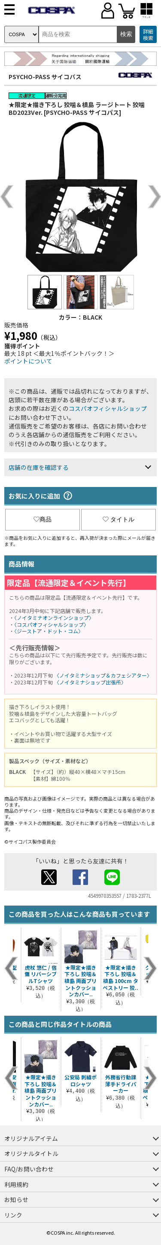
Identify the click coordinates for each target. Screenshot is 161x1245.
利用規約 (16, 1184)
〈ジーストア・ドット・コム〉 (48, 631)
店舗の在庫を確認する (39, 467)
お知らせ (16, 1199)
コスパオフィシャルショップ (108, 408)
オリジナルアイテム (31, 1138)
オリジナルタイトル (31, 1153)
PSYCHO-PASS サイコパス (45, 76)
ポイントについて (28, 361)
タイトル (118, 519)
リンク (13, 1215)
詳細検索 (148, 35)
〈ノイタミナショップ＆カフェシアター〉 (103, 675)
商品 (42, 519)
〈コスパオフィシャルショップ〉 (51, 624)
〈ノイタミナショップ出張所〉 (90, 682)
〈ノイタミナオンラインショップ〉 (54, 617)
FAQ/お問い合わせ (29, 1169)
